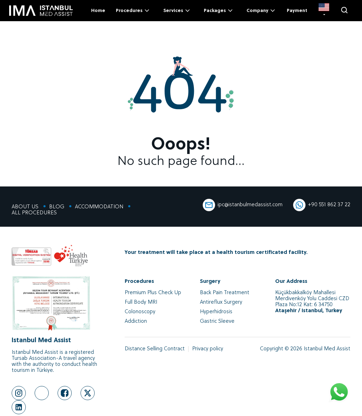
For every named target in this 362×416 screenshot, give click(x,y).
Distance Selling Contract (155, 349)
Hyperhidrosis (216, 312)
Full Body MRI (141, 302)
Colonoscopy (140, 312)
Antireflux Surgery (221, 302)
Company (261, 10)
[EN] (324, 10)
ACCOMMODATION (99, 207)
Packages (219, 10)
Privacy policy (207, 349)
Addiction (136, 322)
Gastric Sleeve (217, 322)
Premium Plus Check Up (153, 293)
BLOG (56, 207)
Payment (297, 10)
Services (177, 10)
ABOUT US (25, 207)
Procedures (133, 10)
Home (98, 10)
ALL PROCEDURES (34, 213)
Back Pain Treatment (224, 293)
